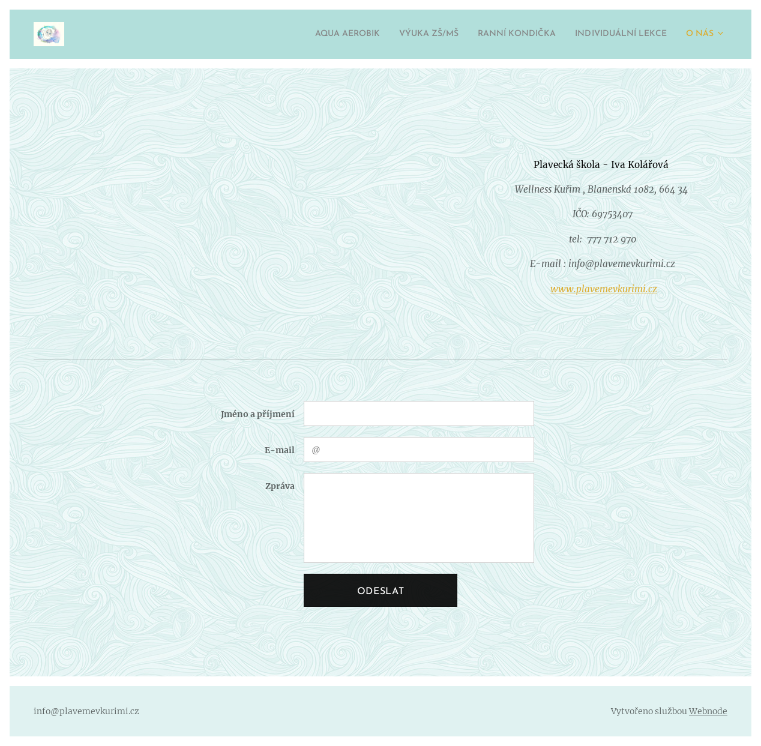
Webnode (708, 711)
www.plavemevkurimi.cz (603, 289)
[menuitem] (302, 34)
